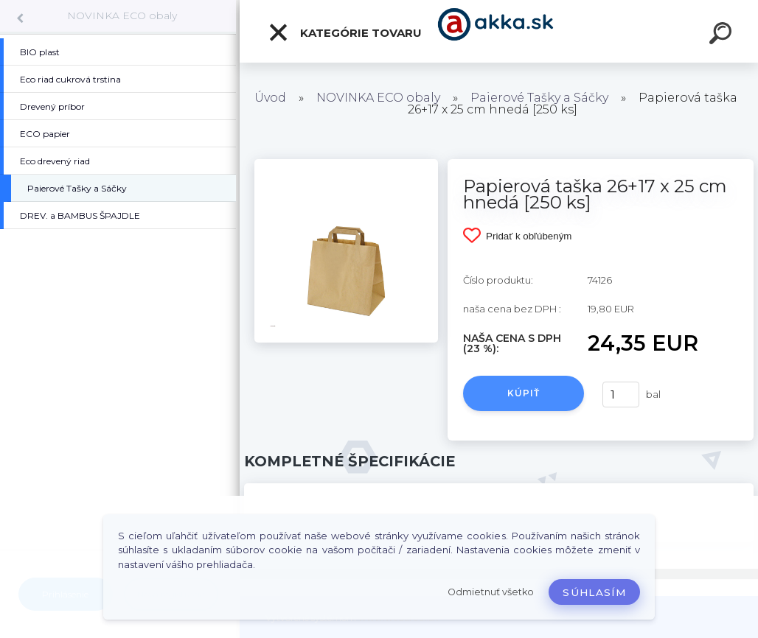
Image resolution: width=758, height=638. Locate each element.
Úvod (270, 98)
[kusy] (620, 394)
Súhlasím (594, 592)
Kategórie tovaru (345, 32)
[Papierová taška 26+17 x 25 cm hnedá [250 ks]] (346, 164)
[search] (722, 35)
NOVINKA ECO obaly (122, 15)
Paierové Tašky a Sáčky (539, 98)
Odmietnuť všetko (491, 591)
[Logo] (499, 31)
